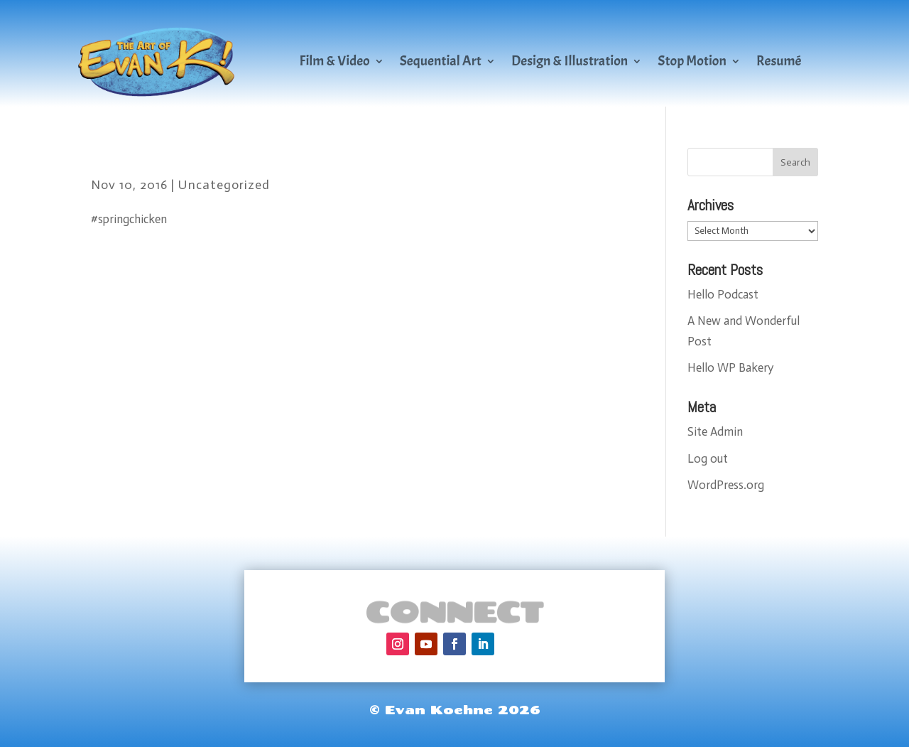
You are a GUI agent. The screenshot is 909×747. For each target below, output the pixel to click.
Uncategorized (224, 185)
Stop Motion (692, 61)
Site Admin (715, 431)
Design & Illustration (569, 61)
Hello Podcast (722, 294)
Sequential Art (440, 61)
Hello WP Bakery (730, 367)
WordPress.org (725, 485)
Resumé (779, 61)
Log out (707, 458)
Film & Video (335, 61)
